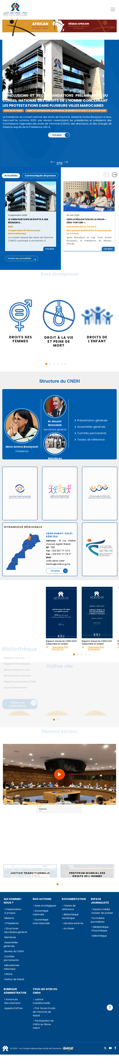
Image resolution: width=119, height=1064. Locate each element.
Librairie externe (73, 923)
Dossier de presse (102, 913)
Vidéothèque (99, 936)
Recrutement (12, 1003)
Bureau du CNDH (14, 951)
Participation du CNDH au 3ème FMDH (43, 1024)
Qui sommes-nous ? (13, 900)
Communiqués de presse (40, 175)
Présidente (12, 923)
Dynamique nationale (40, 912)
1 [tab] (46, 364)
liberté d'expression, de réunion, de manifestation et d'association (71, 110)
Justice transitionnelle (41, 1001)
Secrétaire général (15, 932)
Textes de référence (69, 907)
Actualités (10, 175)
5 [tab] (62, 364)
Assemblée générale (11, 944)
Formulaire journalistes (97, 920)
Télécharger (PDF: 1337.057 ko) (60, 648)
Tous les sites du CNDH (45, 991)
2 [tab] (50, 364)
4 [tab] (58, 364)
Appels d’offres (13, 1008)
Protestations (18, 110)
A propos (9, 913)
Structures (12, 928)
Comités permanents (11, 958)
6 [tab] (65, 364)
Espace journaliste (100, 900)
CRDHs (8, 974)
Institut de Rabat (14, 979)
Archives (69, 928)
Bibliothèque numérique (70, 916)
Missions (9, 918)
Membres (10, 937)
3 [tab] (54, 364)
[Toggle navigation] (113, 9)
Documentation (74, 899)
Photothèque (99, 930)
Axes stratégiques (45, 905)
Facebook (42, 809)
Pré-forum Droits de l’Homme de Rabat (44, 1011)
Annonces (12, 999)
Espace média (101, 909)
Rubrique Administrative (15, 991)
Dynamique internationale (41, 921)
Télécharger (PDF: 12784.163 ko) (96, 648)
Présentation (13, 909)
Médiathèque (101, 927)
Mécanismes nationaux (11, 967)
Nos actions (42, 899)
